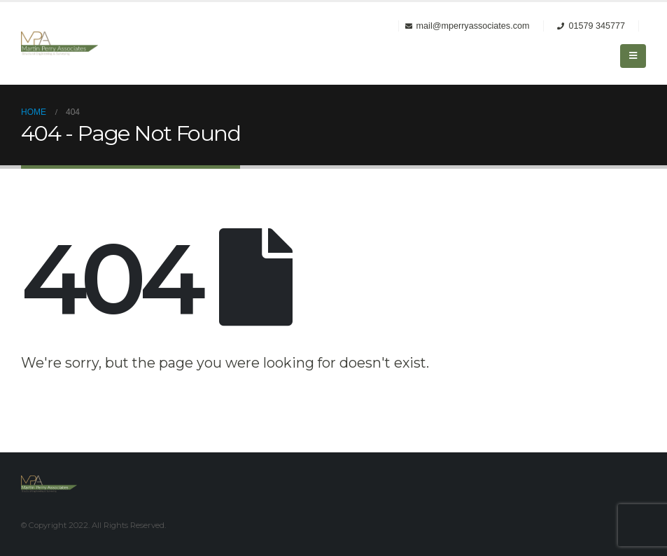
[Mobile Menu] (633, 56)
